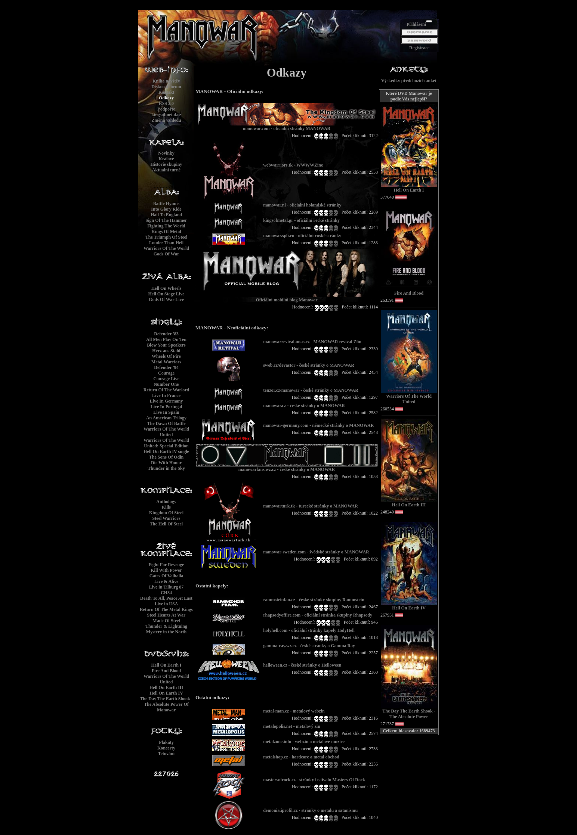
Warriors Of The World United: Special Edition (166, 443)
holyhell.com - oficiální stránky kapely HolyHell (309, 630)
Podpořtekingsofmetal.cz (166, 111)
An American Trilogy (166, 417)
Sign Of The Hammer (166, 220)
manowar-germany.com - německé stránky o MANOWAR (318, 425)
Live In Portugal (166, 406)
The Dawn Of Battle (166, 423)
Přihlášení (416, 24)
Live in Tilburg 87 (166, 587)
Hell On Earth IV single (166, 451)
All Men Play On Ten (166, 339)
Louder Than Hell (166, 242)
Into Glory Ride (166, 209)
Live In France (166, 395)
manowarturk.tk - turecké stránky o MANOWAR (310, 506)
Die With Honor (166, 462)
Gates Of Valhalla (166, 575)
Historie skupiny (166, 164)
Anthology (166, 501)
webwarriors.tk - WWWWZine (293, 165)
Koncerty (166, 748)
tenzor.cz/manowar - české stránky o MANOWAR (310, 390)
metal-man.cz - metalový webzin (294, 711)
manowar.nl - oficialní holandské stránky (302, 205)
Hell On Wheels (166, 288)
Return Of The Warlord (166, 389)
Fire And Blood (166, 670)
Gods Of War (166, 254)
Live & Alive (166, 581)
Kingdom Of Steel (166, 512)
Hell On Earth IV (166, 693)
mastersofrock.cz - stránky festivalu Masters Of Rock (314, 779)
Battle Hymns (166, 203)
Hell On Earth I (166, 665)
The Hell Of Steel (166, 524)
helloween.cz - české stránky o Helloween (302, 665)
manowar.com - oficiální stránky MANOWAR (286, 126)
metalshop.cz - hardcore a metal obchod (301, 757)
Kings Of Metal (166, 231)
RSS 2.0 (166, 103)
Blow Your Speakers (166, 345)
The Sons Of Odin (166, 457)
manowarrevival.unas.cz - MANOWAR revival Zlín (312, 341)
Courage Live (166, 378)
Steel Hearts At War (166, 615)
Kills (166, 507)
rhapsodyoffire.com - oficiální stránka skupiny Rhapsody (317, 615)
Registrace (419, 47)
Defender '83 (166, 333)
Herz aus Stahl (166, 350)
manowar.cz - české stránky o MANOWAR (304, 405)
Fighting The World (166, 226)
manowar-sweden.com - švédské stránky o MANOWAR (316, 552)
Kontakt (166, 92)
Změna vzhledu (166, 120)
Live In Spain (166, 412)
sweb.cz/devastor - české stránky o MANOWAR (308, 365)
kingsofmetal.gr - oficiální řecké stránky (301, 220)
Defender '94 (166, 367)
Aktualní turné (166, 170)
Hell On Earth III (166, 687)
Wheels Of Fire (166, 356)
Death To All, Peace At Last (166, 598)
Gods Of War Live (166, 299)
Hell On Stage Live (166, 294)
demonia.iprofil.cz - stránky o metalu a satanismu (310, 810)
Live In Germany (166, 401)
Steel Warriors (166, 518)
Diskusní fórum (166, 86)
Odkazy (166, 97)
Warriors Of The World (166, 248)
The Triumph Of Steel (166, 237)
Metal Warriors (166, 361)
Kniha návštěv (166, 81)
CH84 (166, 592)
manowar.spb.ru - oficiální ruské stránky (302, 235)
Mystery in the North (166, 631)
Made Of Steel (166, 620)
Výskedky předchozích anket (408, 80)
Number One (166, 384)
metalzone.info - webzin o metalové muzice (304, 741)
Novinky (166, 153)
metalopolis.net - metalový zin (291, 726)
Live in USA (166, 603)
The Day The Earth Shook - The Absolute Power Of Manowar (166, 704)
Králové (166, 158)
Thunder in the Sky (166, 468)
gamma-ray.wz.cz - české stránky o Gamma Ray (309, 645)
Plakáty (166, 742)
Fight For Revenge (166, 564)
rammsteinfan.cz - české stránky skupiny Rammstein (313, 599)
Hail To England (166, 214)
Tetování (166, 753)
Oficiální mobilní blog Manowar (286, 297)
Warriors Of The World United (166, 431)
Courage (166, 373)
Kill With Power (166, 570)
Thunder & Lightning (166, 626)
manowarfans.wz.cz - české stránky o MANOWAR (286, 467)
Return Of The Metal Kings (166, 609)
